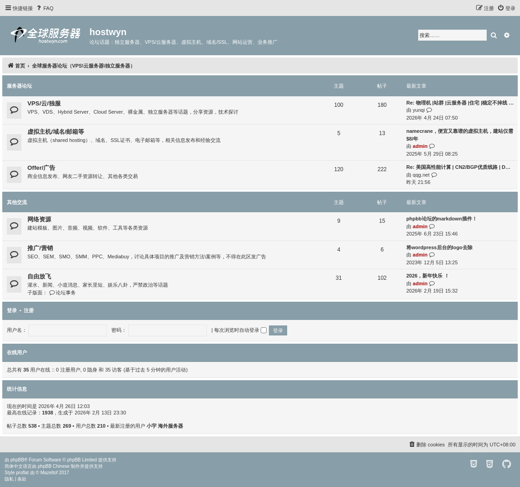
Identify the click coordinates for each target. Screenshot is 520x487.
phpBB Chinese (54, 466)
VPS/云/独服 (44, 103)
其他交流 (17, 202)
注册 (29, 310)
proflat (22, 472)
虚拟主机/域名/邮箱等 (55, 131)
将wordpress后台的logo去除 (439, 247)
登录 (12, 310)
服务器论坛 (19, 86)
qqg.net (421, 175)
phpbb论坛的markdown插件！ (441, 218)
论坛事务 (62, 292)
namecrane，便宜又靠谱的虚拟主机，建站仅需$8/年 (459, 134)
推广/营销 (40, 248)
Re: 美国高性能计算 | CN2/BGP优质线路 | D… (458, 167)
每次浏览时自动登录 (240, 330)
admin (420, 146)
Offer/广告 (41, 167)
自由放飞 (39, 276)
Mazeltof (49, 472)
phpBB (17, 459)
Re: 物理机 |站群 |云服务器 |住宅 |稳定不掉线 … (460, 102)
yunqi (419, 110)
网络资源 (39, 219)
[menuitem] (44, 8)
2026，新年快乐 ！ (427, 275)
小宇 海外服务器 (165, 426)
